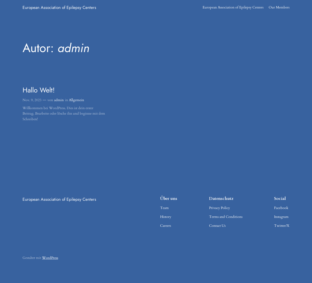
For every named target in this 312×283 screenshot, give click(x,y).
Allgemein (76, 100)
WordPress (50, 257)
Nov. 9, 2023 (32, 100)
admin (59, 100)
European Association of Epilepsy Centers (59, 7)
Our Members (279, 7)
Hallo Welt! (39, 90)
